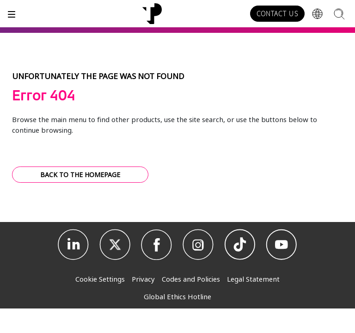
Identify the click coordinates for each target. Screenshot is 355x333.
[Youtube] (281, 244)
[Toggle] (11, 13)
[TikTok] (240, 244)
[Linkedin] (73, 244)
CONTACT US (277, 14)
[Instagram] (198, 244)
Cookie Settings (100, 279)
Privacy (143, 279)
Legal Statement (253, 279)
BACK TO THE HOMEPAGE (80, 174)
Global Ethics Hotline (177, 296)
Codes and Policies (191, 279)
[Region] (317, 14)
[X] (115, 244)
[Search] (339, 14)
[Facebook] (156, 244)
